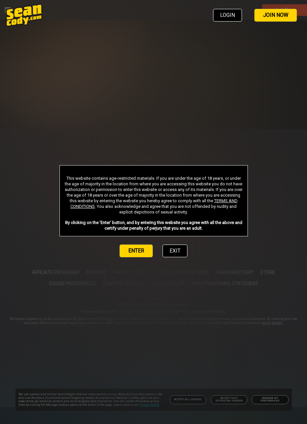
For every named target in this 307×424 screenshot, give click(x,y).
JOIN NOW (275, 15)
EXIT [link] (175, 251)
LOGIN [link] (227, 15)
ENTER (136, 251)
